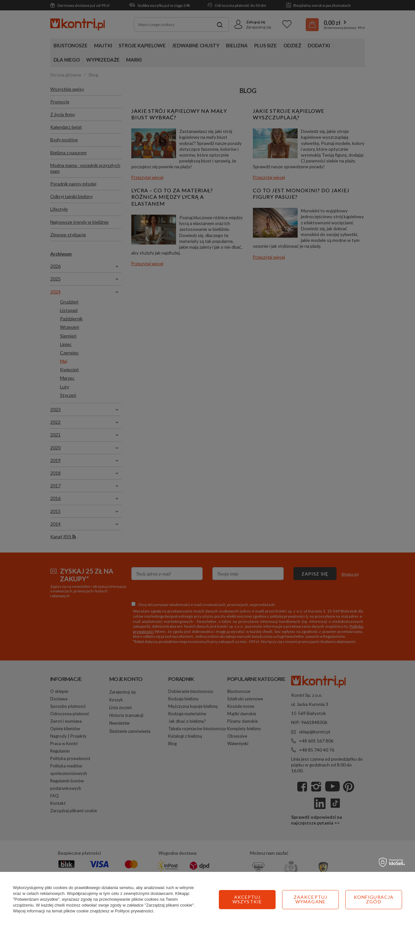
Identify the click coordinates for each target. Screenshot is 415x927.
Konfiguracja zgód (310, 899)
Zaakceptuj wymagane (247, 899)
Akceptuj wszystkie (373, 899)
